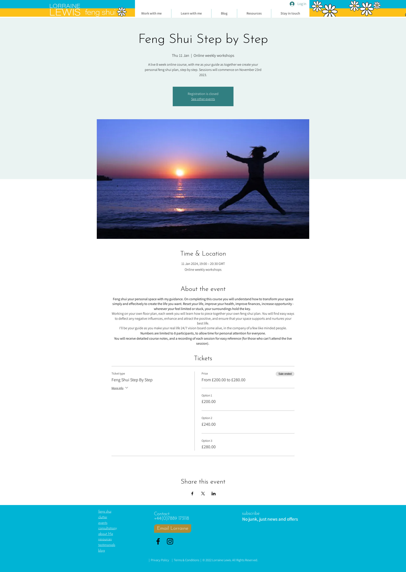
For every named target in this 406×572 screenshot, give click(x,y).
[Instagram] (170, 541)
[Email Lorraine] (172, 528)
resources (105, 539)
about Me (105, 534)
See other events (203, 99)
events (102, 523)
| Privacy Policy (159, 560)
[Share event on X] (203, 493)
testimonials (106, 545)
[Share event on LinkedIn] (214, 493)
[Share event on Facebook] (192, 493)
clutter (102, 517)
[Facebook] (158, 541)
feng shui (104, 511)
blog (101, 550)
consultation (107, 528)
